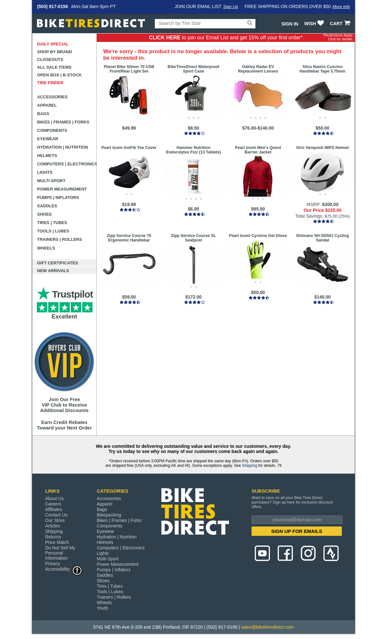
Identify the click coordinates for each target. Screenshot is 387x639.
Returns (53, 536)
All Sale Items (54, 67)
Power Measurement (62, 189)
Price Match (57, 542)
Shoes (44, 214)
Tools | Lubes (53, 231)
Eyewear (47, 138)
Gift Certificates (57, 263)
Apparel (47, 105)
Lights (45, 172)
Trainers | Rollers (59, 239)
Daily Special (53, 44)
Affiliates (53, 509)
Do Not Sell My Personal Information (60, 553)
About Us (54, 498)
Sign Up (230, 6)
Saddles (47, 205)
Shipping (249, 465)
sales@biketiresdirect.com (267, 627)
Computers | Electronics (67, 164)
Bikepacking (109, 514)
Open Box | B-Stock (59, 75)
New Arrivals (53, 270)
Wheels (46, 248)
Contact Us (56, 514)
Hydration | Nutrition (62, 147)
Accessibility (64, 569)
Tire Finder (50, 82)
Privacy (52, 563)
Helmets (47, 155)
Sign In (289, 23)
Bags (43, 113)
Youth (102, 608)
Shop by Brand (54, 51)
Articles (52, 525)
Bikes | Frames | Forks (63, 122)
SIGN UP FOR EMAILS (296, 531)
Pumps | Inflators (58, 197)
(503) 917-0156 (52, 6)
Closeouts (50, 59)
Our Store (55, 520)
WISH (314, 23)
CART (341, 23)
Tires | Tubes (52, 222)
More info (341, 6)
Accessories (52, 96)
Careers (53, 503)
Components (52, 130)
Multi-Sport (51, 180)
